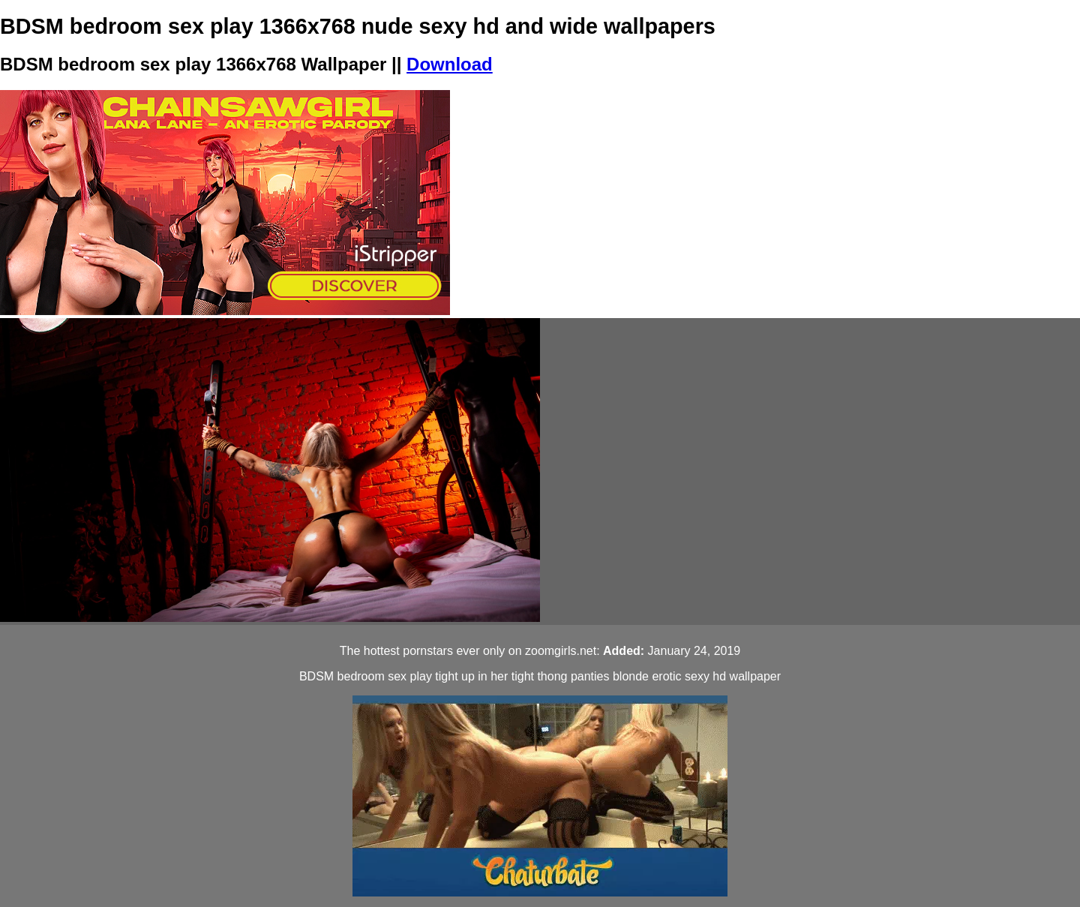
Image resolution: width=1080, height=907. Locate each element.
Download (449, 64)
